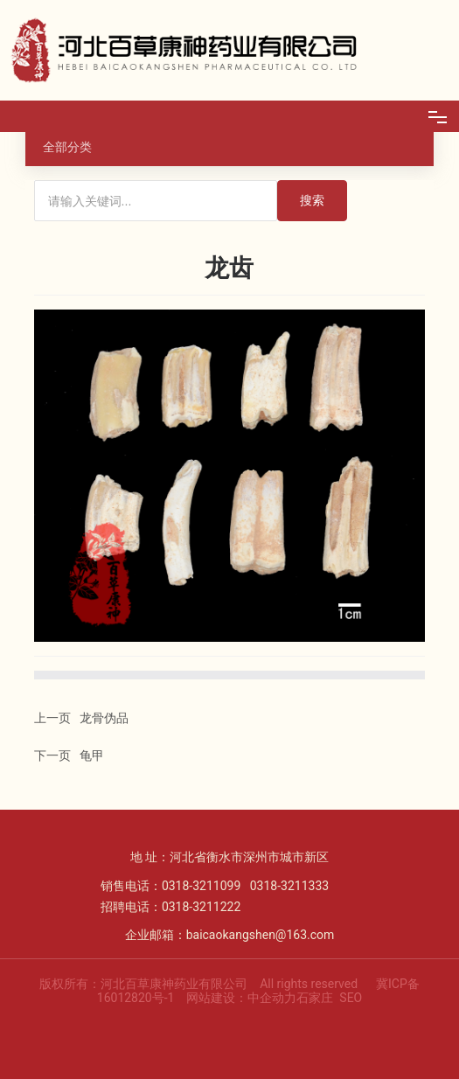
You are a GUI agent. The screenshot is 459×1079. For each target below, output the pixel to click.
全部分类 (67, 147)
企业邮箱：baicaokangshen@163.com (230, 935)
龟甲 (92, 755)
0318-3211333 (289, 886)
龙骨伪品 (104, 718)
